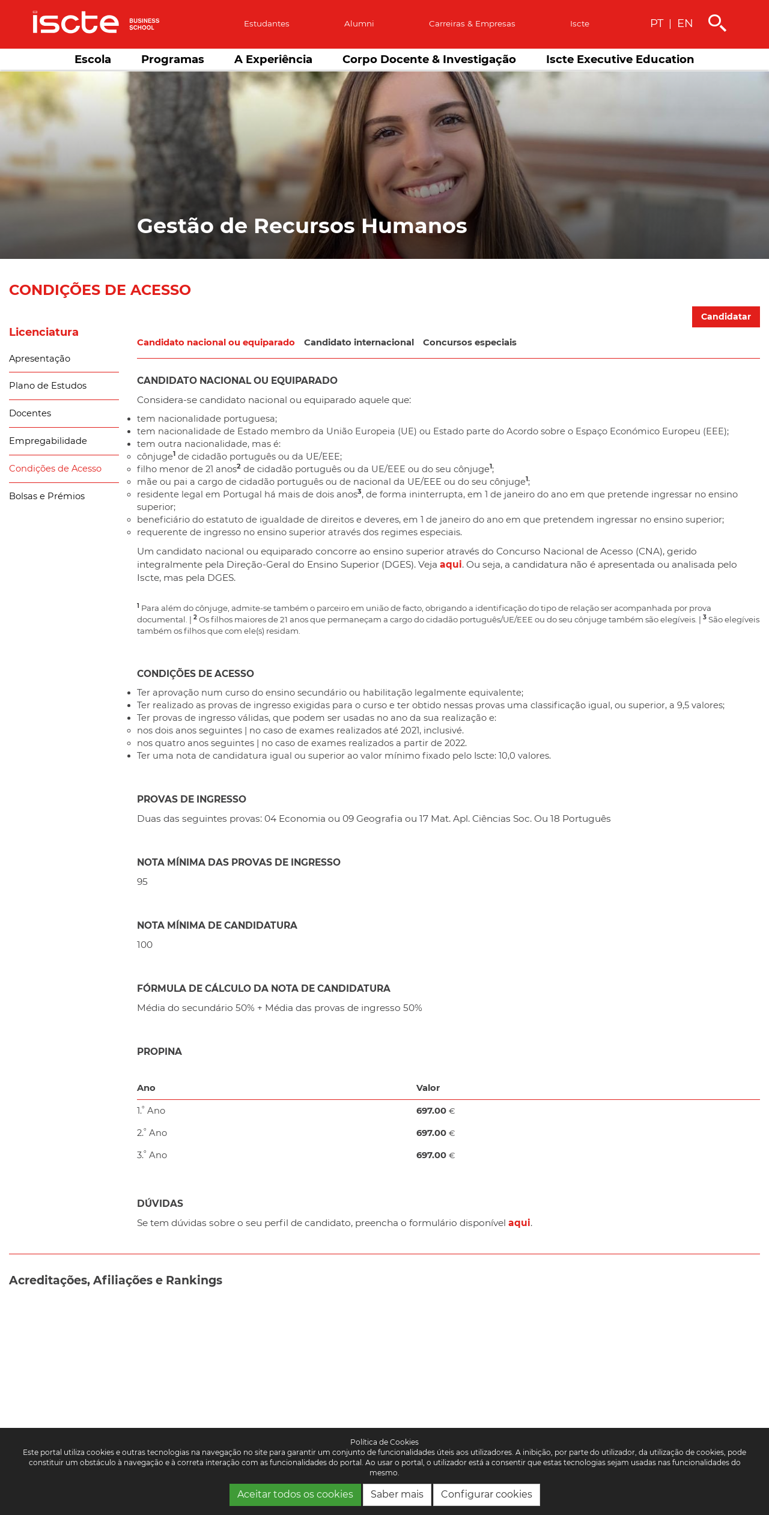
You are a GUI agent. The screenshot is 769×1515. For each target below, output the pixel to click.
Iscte (579, 23)
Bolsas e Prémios (47, 496)
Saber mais (397, 1494)
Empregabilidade (48, 441)
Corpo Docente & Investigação (429, 59)
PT (656, 23)
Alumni (359, 23)
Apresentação (39, 358)
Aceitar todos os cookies (295, 1494)
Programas (172, 59)
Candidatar (726, 316)
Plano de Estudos (48, 385)
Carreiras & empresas (472, 23)
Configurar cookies (486, 1494)
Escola (92, 59)
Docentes (30, 413)
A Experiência (273, 59)
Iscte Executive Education (620, 59)
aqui (451, 564)
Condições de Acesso (55, 468)
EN (685, 23)
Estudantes (267, 23)
